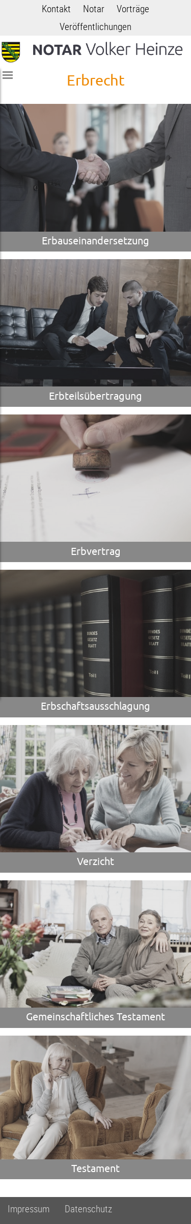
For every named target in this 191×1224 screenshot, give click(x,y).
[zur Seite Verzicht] (95, 799)
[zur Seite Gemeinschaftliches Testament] (95, 954)
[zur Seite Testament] (95, 1107)
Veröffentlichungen (95, 27)
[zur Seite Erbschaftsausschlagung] (95, 643)
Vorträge (133, 9)
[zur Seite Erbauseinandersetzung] (95, 178)
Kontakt (56, 9)
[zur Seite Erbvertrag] (95, 488)
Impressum (28, 1209)
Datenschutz (88, 1209)
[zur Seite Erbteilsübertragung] (95, 333)
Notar (93, 9)
